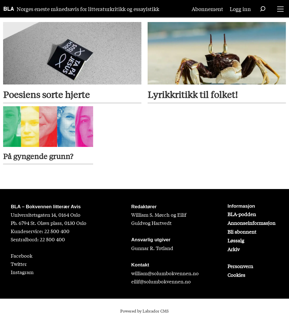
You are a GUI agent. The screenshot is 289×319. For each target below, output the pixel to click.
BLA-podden (241, 214)
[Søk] (263, 9)
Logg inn (240, 8)
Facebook (21, 255)
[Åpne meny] (280, 9)
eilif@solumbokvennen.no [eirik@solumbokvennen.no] (161, 281)
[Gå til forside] (9, 9)
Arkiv (233, 249)
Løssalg (235, 240)
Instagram (22, 271)
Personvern (240, 266)
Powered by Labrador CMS (144, 311)
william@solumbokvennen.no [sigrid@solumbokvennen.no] (165, 273)
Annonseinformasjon (251, 222)
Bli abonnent (241, 231)
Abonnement (207, 8)
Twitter (19, 263)
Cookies (236, 274)
